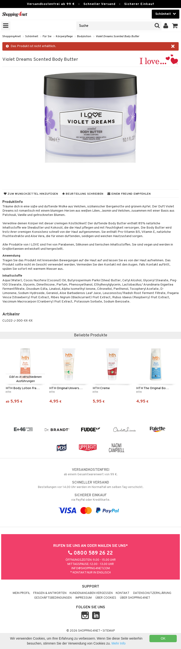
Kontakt (122, 593)
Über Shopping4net (135, 598)
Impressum (83, 598)
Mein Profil (21, 593)
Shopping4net (11, 36)
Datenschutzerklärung (152, 593)
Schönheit (31, 36)
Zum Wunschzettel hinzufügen (31, 194)
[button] (175, 25)
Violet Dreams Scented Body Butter (117, 36)
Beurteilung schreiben (82, 194)
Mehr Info (118, 643)
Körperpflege (64, 36)
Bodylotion (84, 36)
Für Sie (47, 36)
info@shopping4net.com (90, 568)
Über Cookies (105, 598)
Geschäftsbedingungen (53, 598)
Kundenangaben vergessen (91, 593)
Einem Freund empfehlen (129, 194)
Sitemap (109, 631)
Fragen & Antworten (49, 593)
